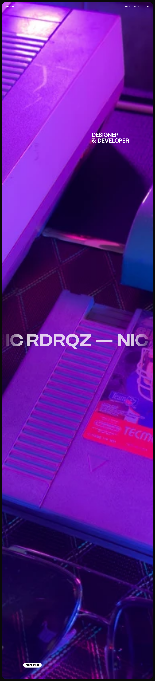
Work (136, 6)
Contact (146, 6)
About (127, 6)
